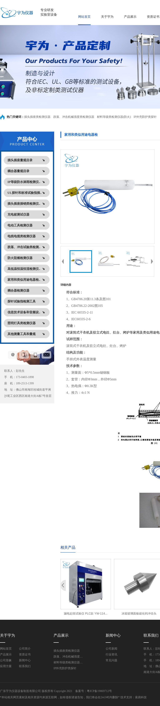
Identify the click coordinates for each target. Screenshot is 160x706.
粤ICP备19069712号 (99, 691)
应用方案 (6, 666)
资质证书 (153, 16)
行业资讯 (111, 654)
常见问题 (111, 660)
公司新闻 (111, 648)
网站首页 (84, 16)
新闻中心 (25, 660)
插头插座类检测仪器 (37, 116)
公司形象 (6, 660)
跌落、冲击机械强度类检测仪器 (73, 116)
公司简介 (25, 648)
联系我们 (25, 666)
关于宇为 (107, 16)
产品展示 (130, 16)
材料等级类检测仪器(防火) (114, 116)
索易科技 (141, 697)
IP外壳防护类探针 (145, 116)
